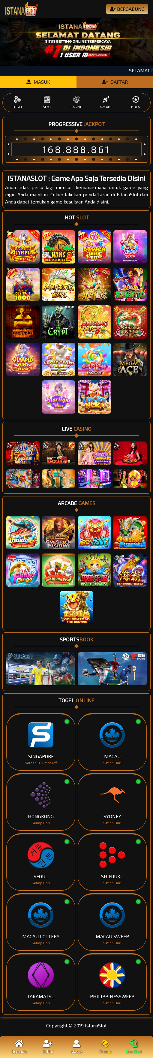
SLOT (47, 102)
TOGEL (17, 102)
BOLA (135, 102)
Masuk (76, 1047)
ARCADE (106, 102)
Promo (105, 1047)
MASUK (38, 82)
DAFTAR (115, 82)
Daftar (48, 1047)
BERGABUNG (127, 9)
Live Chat (134, 1047)
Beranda (19, 1047)
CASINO (76, 102)
